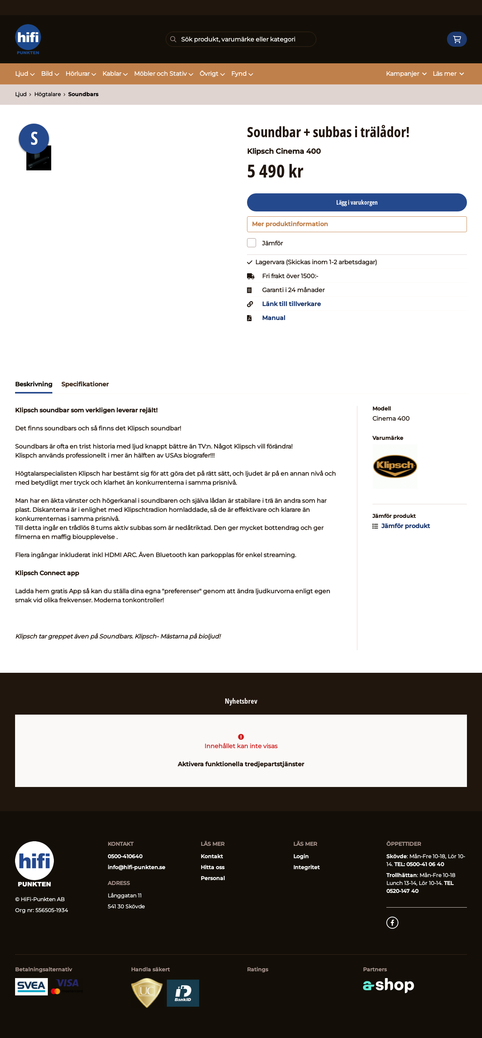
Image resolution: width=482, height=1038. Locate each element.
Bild (50, 73)
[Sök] (241, 39)
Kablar (115, 73)
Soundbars (83, 94)
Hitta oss (212, 867)
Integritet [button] (306, 867)
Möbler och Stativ (164, 73)
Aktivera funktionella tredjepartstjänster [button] (241, 764)
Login (301, 856)
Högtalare (47, 94)
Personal (213, 878)
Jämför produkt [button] (401, 530)
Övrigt (212, 73)
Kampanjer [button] (406, 73)
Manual (273, 322)
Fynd (242, 73)
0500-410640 (125, 856)
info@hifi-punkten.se (136, 867)
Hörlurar (81, 73)
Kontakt (212, 856)
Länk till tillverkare (291, 308)
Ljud (25, 73)
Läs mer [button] (448, 73)
